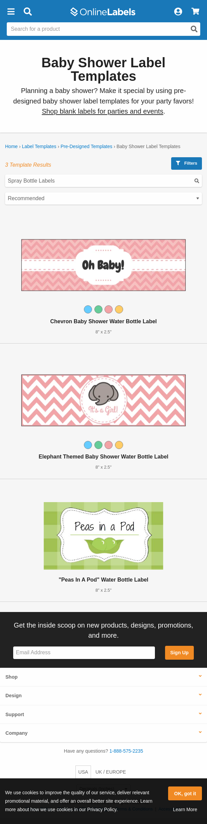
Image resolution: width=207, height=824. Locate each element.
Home (11, 146)
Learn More (185, 809)
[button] (11, 12)
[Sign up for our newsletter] (84, 652)
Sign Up (179, 652)
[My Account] (177, 12)
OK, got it (185, 793)
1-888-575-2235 (126, 751)
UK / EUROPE (110, 772)
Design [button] (13, 695)
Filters (186, 163)
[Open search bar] (27, 12)
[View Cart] (195, 12)
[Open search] (194, 29)
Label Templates (39, 146)
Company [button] (16, 733)
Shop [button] (11, 677)
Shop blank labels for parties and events (102, 111)
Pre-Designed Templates (86, 146)
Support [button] (14, 714)
